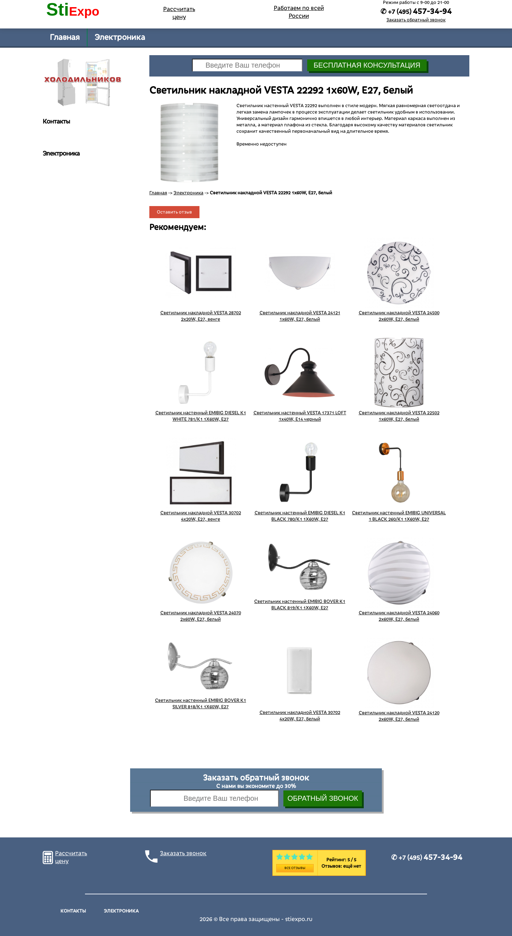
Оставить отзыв (174, 212)
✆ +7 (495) (426, 857)
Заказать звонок (183, 853)
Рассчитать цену (179, 13)
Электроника (120, 37)
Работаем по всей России (299, 12)
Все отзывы (294, 868)
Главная (65, 37)
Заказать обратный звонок (416, 19)
